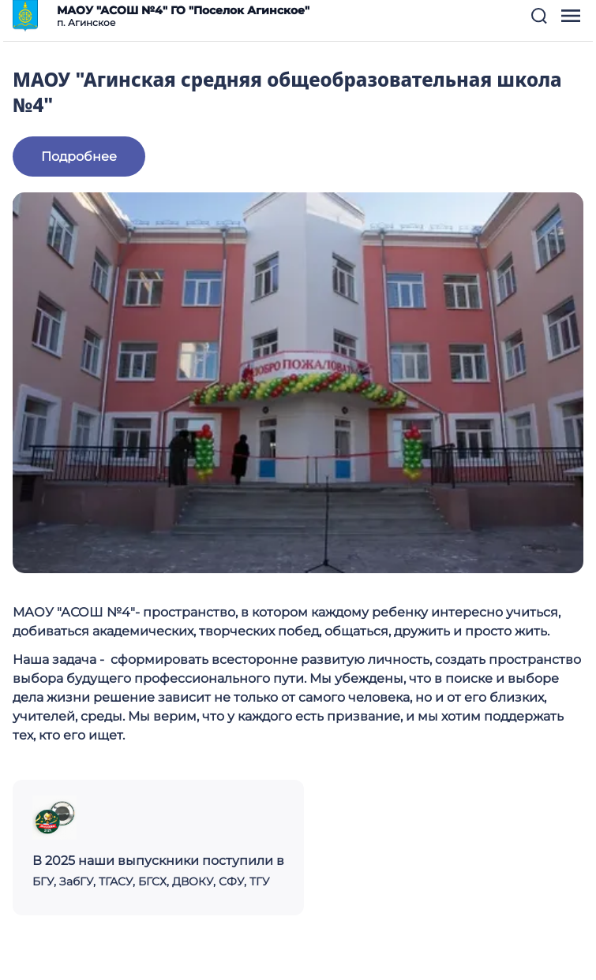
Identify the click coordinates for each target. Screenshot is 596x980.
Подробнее (79, 156)
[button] (539, 15)
